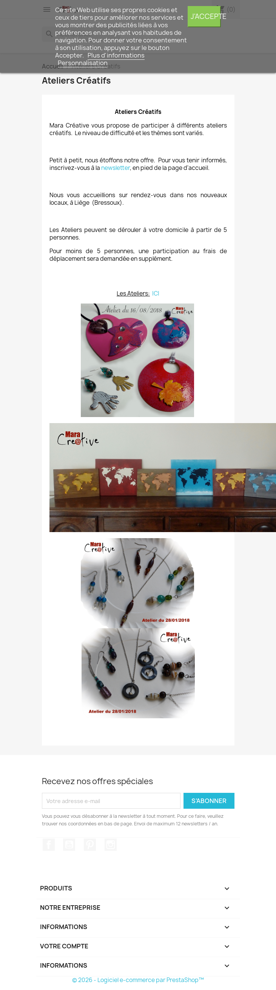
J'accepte (206, 16)
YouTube (69, 845)
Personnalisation (83, 63)
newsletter (115, 168)
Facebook (49, 845)
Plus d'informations (116, 55)
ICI (155, 293)
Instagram (111, 845)
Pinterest (90, 845)
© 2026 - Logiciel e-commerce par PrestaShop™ (138, 980)
